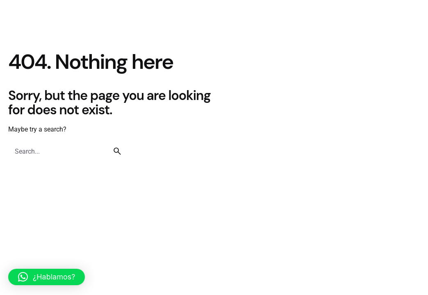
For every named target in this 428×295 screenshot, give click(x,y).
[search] (117, 151)
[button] (46, 277)
